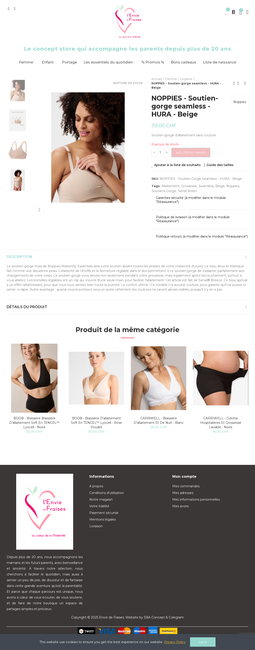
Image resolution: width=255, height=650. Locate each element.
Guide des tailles (219, 165)
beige (220, 186)
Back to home (239, 83)
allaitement (170, 186)
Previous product (234, 83)
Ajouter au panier (191, 152)
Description (19, 257)
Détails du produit (27, 307)
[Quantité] (160, 152)
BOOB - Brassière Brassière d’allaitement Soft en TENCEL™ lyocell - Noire (34, 422)
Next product (245, 83)
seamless (206, 186)
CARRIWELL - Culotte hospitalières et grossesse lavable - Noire (220, 422)
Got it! (203, 642)
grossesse (189, 186)
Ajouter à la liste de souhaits (177, 165)
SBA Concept (154, 617)
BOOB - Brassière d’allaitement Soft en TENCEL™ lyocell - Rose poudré (96, 422)
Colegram (176, 617)
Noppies (239, 102)
